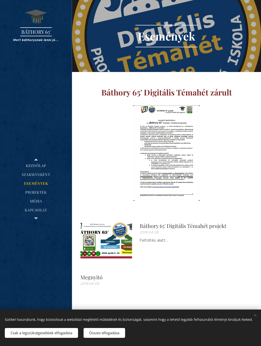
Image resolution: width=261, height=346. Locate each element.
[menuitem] (36, 165)
